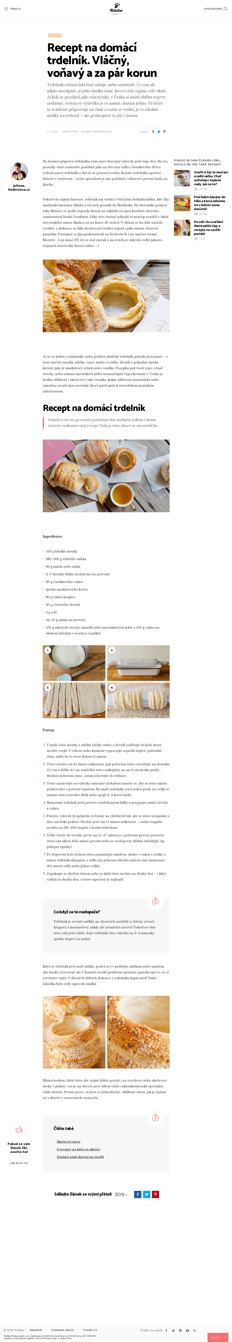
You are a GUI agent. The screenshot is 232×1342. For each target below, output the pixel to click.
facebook (153, 132)
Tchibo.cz (90, 1330)
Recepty (55, 35)
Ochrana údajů (62, 1330)
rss (194, 1330)
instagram (180, 1330)
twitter (159, 132)
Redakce (36, 1330)
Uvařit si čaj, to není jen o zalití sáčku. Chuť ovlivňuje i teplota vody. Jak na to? (211, 271)
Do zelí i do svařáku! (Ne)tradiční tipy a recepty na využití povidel (208, 321)
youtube (187, 1330)
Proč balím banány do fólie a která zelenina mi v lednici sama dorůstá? (209, 296)
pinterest (164, 132)
